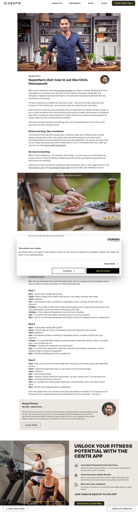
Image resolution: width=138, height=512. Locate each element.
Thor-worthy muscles (63, 90)
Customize (69, 271)
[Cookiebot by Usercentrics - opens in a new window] (109, 240)
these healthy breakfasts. (55, 145)
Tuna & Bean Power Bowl (59, 167)
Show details (109, 264)
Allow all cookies (103, 271)
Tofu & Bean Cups (36, 167)
